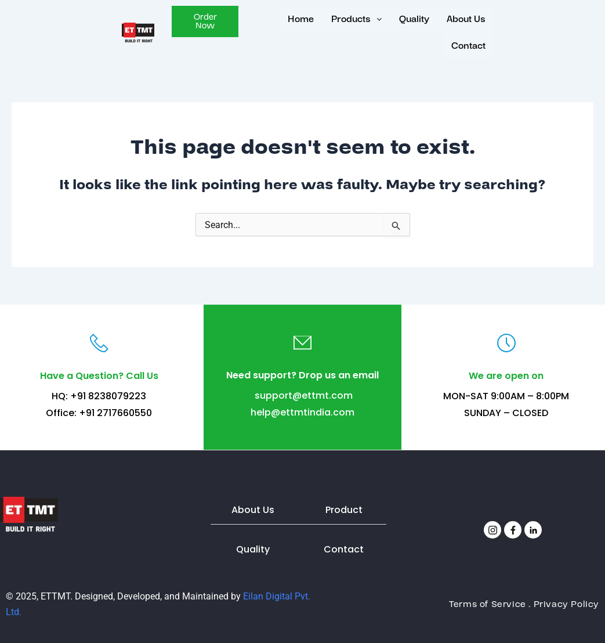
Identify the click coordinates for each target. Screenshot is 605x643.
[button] (345, 19)
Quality (403, 19)
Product (344, 509)
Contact (457, 45)
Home (290, 19)
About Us (455, 19)
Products (345, 19)
